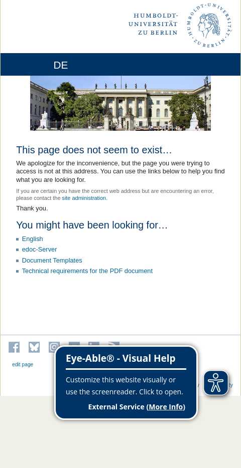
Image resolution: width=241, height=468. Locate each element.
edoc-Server (39, 249)
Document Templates (52, 260)
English (32, 239)
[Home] (36, 64)
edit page (22, 364)
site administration (84, 198)
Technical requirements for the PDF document (87, 271)
